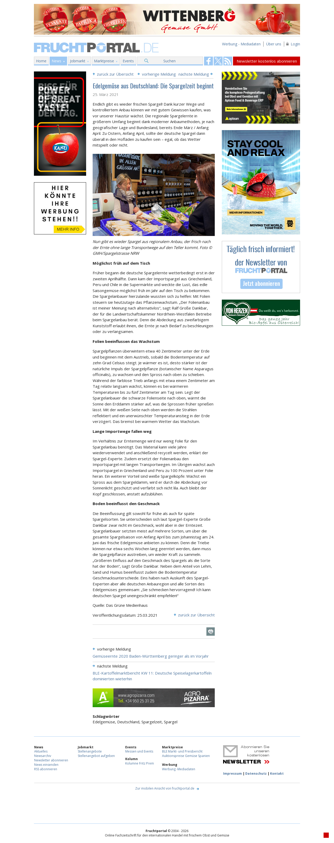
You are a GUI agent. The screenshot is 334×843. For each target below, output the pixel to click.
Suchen (169, 60)
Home (41, 60)
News (56, 60)
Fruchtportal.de (97, 47)
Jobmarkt (77, 60)
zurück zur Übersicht (115, 74)
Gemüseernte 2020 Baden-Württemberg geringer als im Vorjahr (151, 656)
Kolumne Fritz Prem (139, 763)
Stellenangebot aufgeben (96, 756)
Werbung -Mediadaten (178, 769)
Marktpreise (104, 60)
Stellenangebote (90, 751)
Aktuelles (40, 751)
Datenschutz (256, 773)
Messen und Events (139, 751)
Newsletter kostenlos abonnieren (267, 61)
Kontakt (277, 773)
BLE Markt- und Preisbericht (182, 751)
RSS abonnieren (45, 769)
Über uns (273, 43)
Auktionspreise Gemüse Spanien (186, 756)
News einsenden (46, 764)
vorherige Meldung (159, 74)
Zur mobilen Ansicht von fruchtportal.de (164, 788)
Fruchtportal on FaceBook (208, 61)
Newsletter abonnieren (51, 760)
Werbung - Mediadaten (241, 43)
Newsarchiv (42, 756)
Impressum (232, 773)
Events (128, 60)
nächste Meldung (193, 74)
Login (295, 43)
